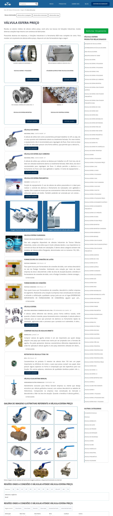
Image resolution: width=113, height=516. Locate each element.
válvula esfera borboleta (92, 232)
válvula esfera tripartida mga (94, 354)
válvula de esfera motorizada (94, 123)
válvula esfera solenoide (92, 338)
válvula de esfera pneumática (94, 135)
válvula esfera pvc (90, 322)
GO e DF (58, 473)
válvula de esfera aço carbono (94, 79)
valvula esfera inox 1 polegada (94, 401)
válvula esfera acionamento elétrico (96, 202)
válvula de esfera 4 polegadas (94, 75)
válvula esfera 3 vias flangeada (94, 182)
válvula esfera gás (90, 279)
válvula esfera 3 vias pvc (92, 190)
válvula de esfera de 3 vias (93, 107)
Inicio (97, 514)
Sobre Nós (75, 4)
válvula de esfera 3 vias (92, 71)
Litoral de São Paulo (66, 492)
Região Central (9, 492)
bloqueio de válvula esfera (93, 44)
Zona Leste (43, 492)
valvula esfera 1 (90, 390)
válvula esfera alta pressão (93, 213)
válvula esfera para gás (92, 302)
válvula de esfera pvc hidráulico (95, 147)
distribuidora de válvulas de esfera (95, 48)
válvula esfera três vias (92, 342)
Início (51, 4)
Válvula (87, 417)
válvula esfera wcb (90, 366)
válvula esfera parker (91, 306)
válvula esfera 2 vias (91, 166)
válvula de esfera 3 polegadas (94, 67)
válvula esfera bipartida (92, 224)
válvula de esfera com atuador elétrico (94, 89)
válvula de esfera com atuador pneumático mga (94, 102)
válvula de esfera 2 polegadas (94, 63)
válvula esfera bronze (91, 236)
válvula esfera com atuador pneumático (93, 250)
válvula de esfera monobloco (94, 119)
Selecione (7, 473)
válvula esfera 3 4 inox (91, 170)
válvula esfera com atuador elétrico (96, 244)
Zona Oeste (27, 492)
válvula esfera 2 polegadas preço (95, 162)
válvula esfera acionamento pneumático (93, 207)
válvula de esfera (90, 59)
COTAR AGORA (14, 79)
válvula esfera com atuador (93, 240)
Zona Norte (18, 492)
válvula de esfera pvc (91, 143)
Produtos (62, 4)
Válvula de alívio (90, 425)
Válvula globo (89, 445)
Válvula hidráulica (90, 449)
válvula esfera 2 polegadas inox (94, 398)
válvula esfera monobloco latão (95, 294)
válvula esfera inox (91, 283)
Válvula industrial (90, 453)
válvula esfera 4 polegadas (93, 194)
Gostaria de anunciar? (100, 4)
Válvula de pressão (90, 429)
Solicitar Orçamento (96, 31)
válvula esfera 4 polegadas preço (95, 198)
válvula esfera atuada (91, 217)
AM (63, 473)
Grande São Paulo (53, 492)
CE (52, 473)
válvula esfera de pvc (91, 263)
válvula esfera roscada (92, 330)
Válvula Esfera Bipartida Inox (93, 378)
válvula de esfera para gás (93, 127)
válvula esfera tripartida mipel (94, 358)
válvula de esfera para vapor (93, 131)
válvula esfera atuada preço (93, 220)
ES (22, 473)
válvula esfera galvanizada (93, 275)
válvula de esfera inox (91, 111)
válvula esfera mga (54, 15)
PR (30, 473)
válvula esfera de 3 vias (92, 259)
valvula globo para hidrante (93, 386)
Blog (87, 4)
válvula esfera (89, 154)
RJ (13, 473)
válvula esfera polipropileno (93, 314)
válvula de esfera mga (91, 115)
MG (18, 473)
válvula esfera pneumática (93, 310)
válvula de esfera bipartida (93, 83)
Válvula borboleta (90, 421)
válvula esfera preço (91, 318)
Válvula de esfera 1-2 (91, 370)
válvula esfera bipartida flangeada (95, 228)
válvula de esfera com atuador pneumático (94, 95)
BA (47, 473)
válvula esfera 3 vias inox (92, 186)
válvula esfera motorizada (40, 15)
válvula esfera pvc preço (92, 326)
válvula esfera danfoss (92, 255)
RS (39, 473)
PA (68, 473)
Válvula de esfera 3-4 (91, 374)
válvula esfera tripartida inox (94, 350)
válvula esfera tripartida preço (94, 362)
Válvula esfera (89, 441)
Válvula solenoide (90, 461)
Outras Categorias (92, 409)
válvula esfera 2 (90, 382)
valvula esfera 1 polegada (93, 394)
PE (43, 473)
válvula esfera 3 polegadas (93, 174)
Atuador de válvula (91, 413)
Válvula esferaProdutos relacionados (95, 38)
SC (35, 473)
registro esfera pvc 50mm (92, 56)
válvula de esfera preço (92, 139)
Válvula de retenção (91, 433)
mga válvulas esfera (91, 52)
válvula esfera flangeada (92, 271)
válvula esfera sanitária (92, 334)
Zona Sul (35, 492)
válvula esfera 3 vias (91, 178)
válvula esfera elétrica (92, 267)
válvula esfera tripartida (92, 346)
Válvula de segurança (91, 437)
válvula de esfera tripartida (93, 150)
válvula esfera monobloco (93, 290)
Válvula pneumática (91, 457)
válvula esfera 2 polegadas (24, 15)
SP (26, 473)
